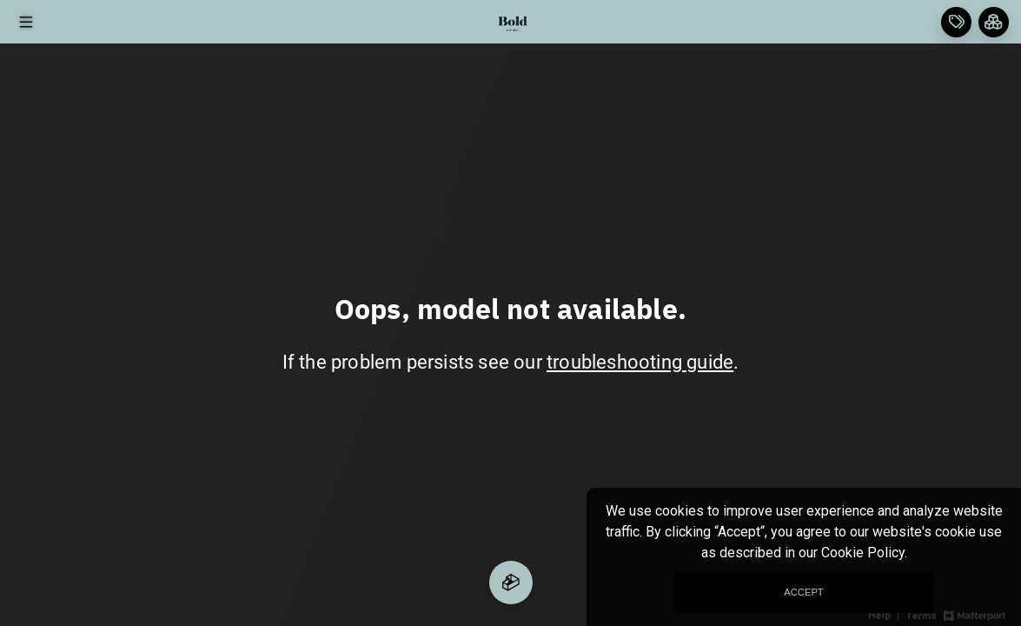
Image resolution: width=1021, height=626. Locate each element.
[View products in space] (25, 22)
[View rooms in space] (993, 22)
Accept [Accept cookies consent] (803, 592)
